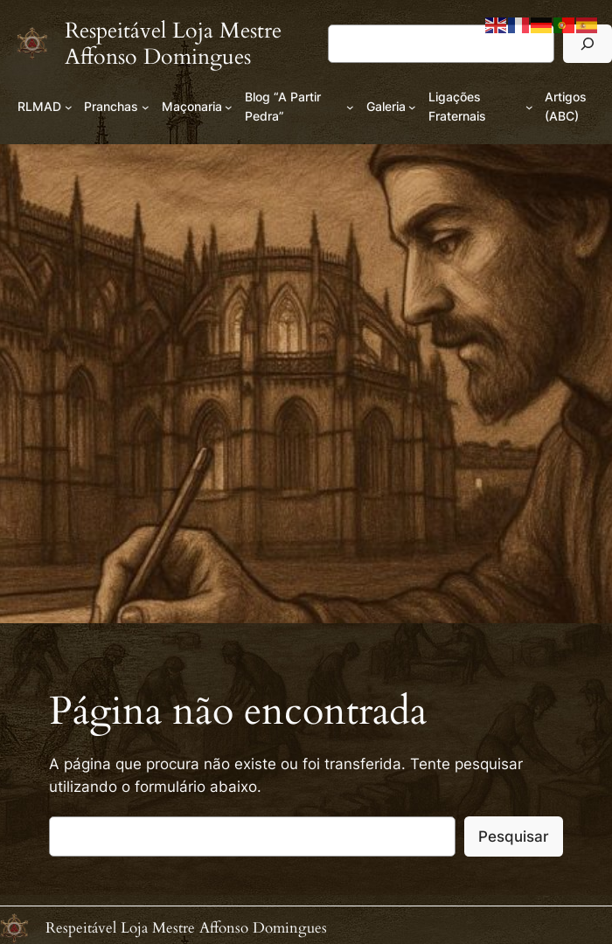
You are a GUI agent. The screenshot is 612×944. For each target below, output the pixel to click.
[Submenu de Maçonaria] (229, 107)
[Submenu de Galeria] (412, 107)
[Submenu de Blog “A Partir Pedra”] (350, 107)
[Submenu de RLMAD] (69, 107)
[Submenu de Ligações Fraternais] (529, 107)
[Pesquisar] (587, 43)
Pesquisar (513, 836)
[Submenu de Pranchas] (146, 107)
